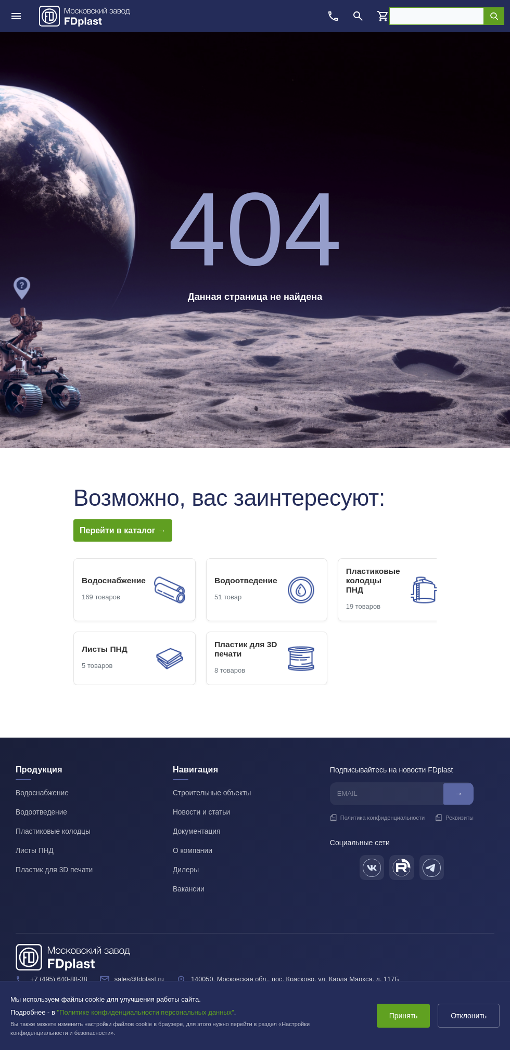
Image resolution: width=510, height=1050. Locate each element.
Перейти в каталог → (123, 530)
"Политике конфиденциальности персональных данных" (145, 1012)
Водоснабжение (43, 795)
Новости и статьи (202, 813)
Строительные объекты (212, 795)
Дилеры (186, 869)
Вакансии (189, 888)
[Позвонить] (333, 16)
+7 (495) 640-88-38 (59, 977)
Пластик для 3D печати (55, 869)
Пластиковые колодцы (54, 832)
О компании (193, 851)
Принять (401, 1016)
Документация (197, 832)
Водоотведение (42, 813)
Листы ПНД (35, 851)
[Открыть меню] (16, 16)
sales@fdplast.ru (141, 977)
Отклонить (468, 1016)
